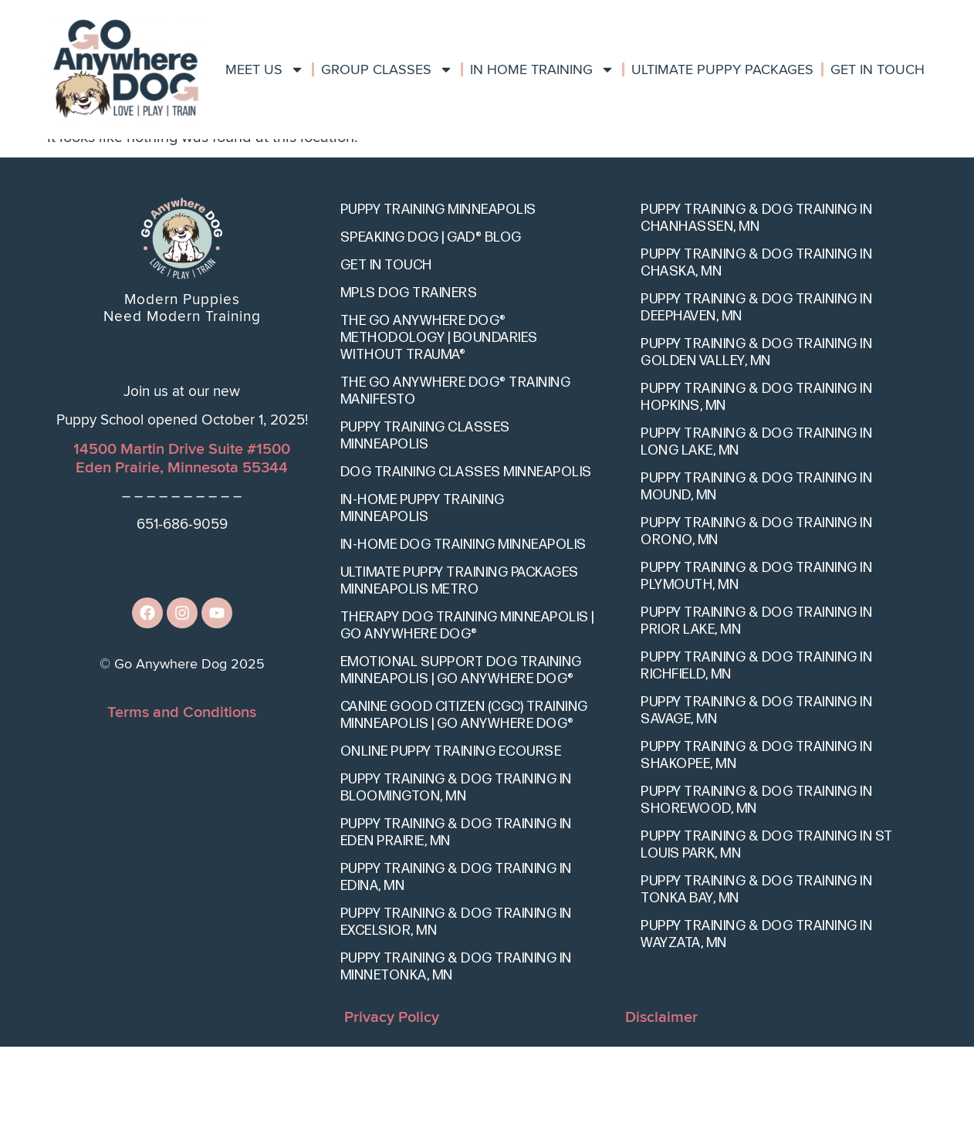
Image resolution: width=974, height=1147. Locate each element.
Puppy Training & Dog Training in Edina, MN (456, 977)
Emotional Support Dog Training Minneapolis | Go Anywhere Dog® (461, 770)
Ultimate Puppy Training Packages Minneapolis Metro (459, 681)
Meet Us (264, 69)
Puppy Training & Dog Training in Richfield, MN (756, 766)
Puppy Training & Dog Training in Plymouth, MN (756, 676)
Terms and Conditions (181, 812)
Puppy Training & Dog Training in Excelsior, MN (456, 1022)
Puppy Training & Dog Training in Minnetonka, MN (456, 1067)
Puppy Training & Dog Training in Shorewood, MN (756, 900)
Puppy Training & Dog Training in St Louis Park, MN (767, 945)
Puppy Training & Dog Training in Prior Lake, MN (756, 721)
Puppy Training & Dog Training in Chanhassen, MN (756, 318)
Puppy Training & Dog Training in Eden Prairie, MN (456, 932)
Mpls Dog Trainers (409, 393)
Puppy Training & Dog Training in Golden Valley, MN (756, 452)
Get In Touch (877, 69)
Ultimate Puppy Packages (722, 69)
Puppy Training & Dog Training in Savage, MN (756, 810)
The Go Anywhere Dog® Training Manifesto (455, 491)
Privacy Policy (391, 1117)
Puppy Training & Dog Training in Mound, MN (756, 587)
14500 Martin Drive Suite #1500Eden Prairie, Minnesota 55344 (181, 558)
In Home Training (542, 69)
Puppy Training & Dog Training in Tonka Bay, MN (756, 990)
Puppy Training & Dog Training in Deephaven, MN (756, 408)
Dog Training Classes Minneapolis (466, 572)
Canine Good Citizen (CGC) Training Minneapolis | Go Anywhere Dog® (464, 815)
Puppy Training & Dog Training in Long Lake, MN (756, 542)
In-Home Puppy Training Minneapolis (422, 608)
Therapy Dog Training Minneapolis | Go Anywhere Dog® (467, 726)
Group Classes (387, 69)
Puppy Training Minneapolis (438, 310)
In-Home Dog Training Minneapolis (463, 645)
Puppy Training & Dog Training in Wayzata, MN (756, 1034)
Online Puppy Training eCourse (451, 852)
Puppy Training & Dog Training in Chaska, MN (756, 363)
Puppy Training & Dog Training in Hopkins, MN (756, 497)
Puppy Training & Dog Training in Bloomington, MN (456, 888)
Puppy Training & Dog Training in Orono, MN (756, 631)
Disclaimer (661, 1117)
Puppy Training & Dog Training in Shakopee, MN (756, 855)
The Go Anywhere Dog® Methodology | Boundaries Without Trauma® (439, 438)
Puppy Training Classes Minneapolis (425, 536)
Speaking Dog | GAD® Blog (431, 338)
